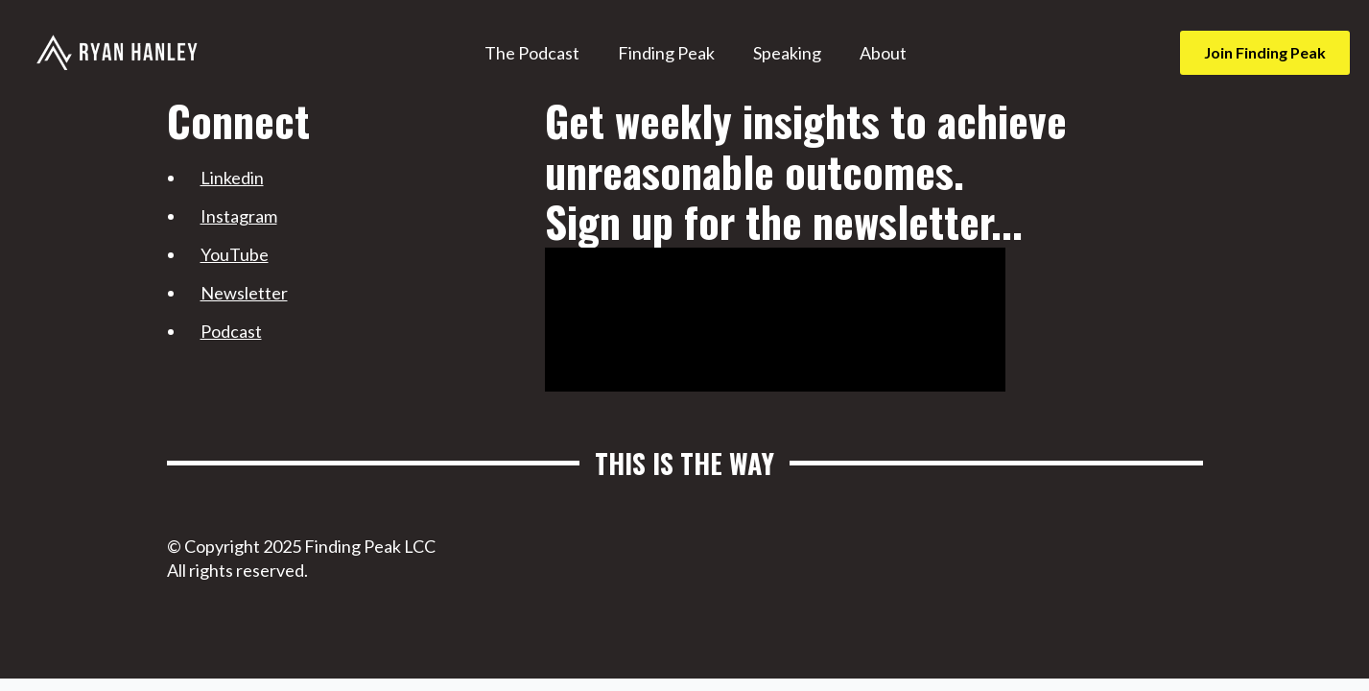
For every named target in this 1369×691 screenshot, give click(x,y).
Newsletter (244, 292)
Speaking (787, 52)
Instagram (239, 215)
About (883, 52)
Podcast (231, 331)
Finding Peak (666, 52)
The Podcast (531, 52)
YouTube (235, 254)
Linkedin (232, 177)
